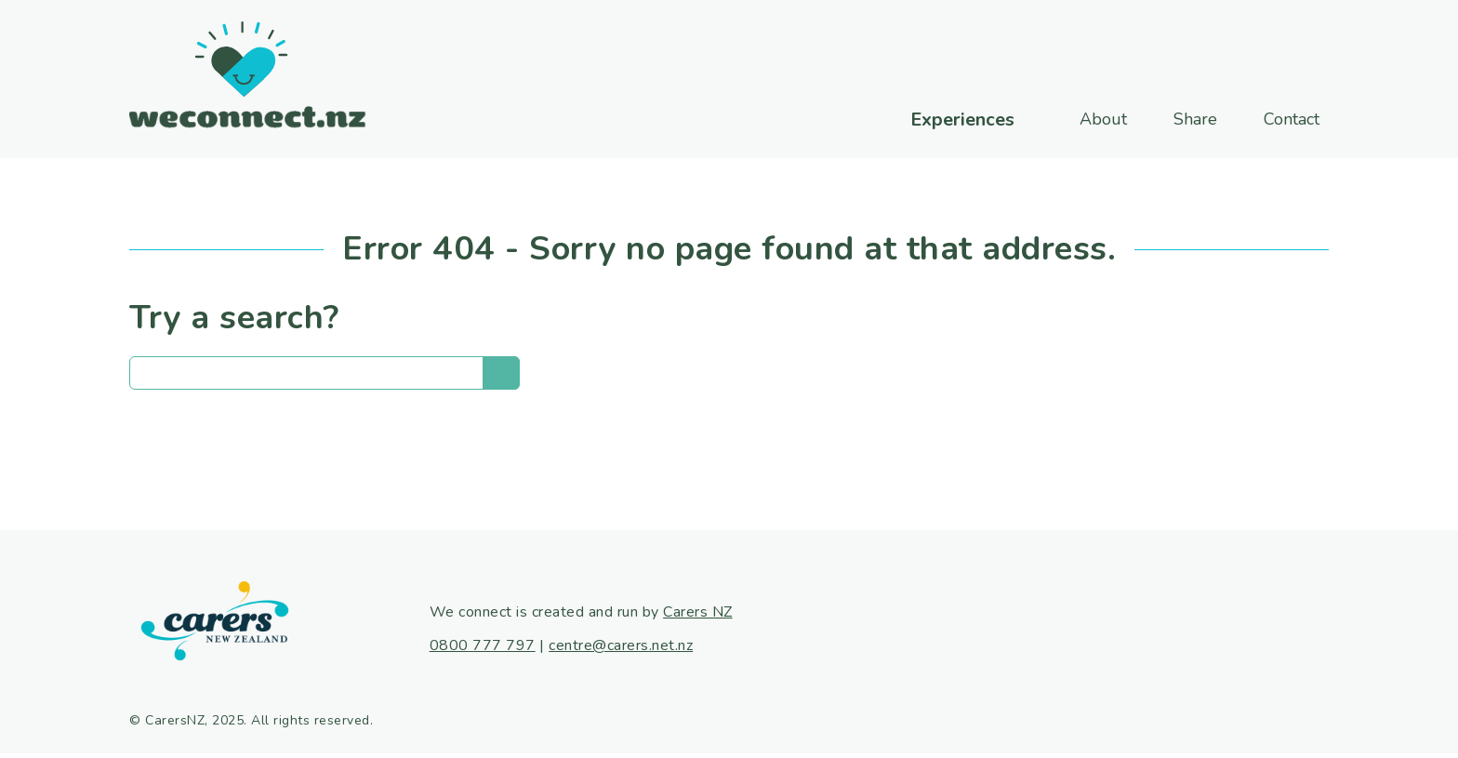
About (1103, 119)
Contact (1291, 119)
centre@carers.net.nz (621, 645)
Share (1195, 119)
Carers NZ (698, 612)
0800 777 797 (483, 645)
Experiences (962, 120)
